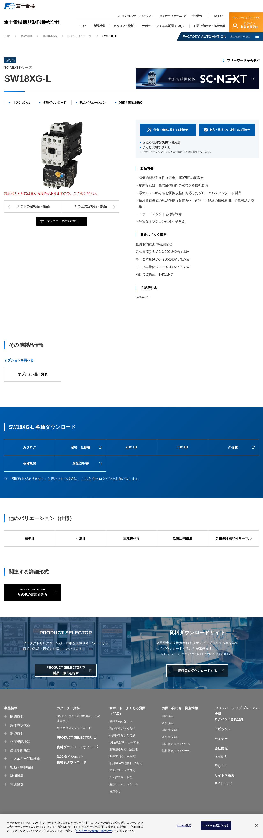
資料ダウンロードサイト (75, 759)
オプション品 (21, 102)
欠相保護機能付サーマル (233, 539)
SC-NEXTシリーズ (80, 36)
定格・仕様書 (80, 447)
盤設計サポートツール (123, 796)
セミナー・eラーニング (173, 15)
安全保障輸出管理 (120, 789)
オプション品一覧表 (32, 374)
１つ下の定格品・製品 (33, 206)
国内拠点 (167, 728)
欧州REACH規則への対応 (125, 775)
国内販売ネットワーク (176, 756)
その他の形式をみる (31, 604)
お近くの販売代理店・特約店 (161, 142)
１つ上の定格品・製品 (90, 206)
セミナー (221, 751)
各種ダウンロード (54, 102)
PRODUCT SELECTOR (74, 750)
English (218, 15)
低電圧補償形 (182, 539)
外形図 (233, 447)
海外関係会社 (170, 749)
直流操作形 (131, 539)
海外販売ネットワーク (176, 763)
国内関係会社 (170, 742)
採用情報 (220, 768)
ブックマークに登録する (62, 221)
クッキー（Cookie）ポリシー (94, 830)
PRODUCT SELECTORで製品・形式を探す (66, 682)
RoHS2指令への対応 (122, 768)
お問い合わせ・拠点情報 (180, 720)
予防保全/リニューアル (124, 754)
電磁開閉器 (50, 36)
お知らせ (115, 803)
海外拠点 (167, 735)
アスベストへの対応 (122, 782)
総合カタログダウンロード (74, 740)
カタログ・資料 (68, 720)
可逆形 (80, 539)
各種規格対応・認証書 (123, 761)
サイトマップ (223, 796)
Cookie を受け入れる (216, 825)
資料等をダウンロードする (197, 683)
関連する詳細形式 (130, 102)
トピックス (223, 741)
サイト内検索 (224, 788)
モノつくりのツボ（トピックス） (135, 15)
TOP (7, 36)
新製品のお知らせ (120, 734)
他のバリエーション (93, 102)
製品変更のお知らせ (122, 741)
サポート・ (117, 720)
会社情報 (197, 15)
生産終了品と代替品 (122, 747)
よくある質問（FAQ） (157, 147)
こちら (86, 479)
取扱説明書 (80, 464)
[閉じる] (256, 825)
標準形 (30, 539)
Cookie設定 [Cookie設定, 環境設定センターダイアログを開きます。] (184, 825)
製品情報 (26, 36)
